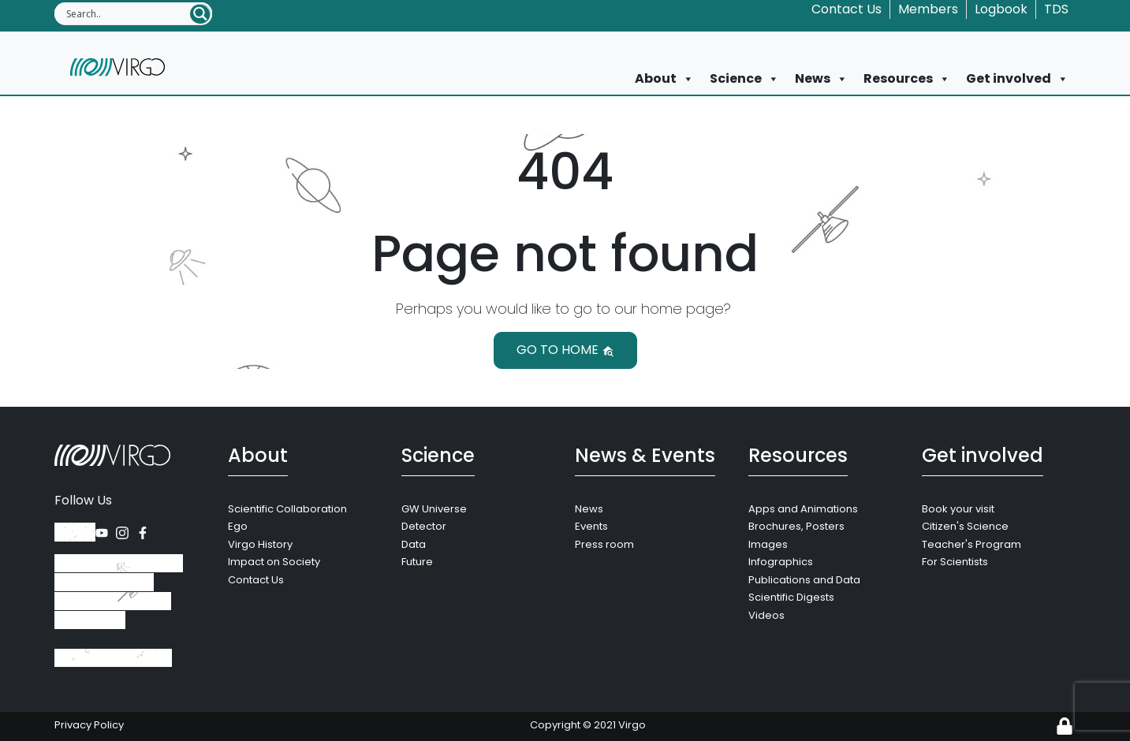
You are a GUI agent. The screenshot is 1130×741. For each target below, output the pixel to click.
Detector (423, 526)
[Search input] (127, 13)
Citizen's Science (965, 526)
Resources (906, 79)
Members (928, 9)
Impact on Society (274, 561)
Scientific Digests (791, 597)
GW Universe (434, 508)
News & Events (645, 455)
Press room (604, 544)
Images (768, 544)
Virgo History (260, 544)
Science (744, 79)
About (664, 79)
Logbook (1001, 9)
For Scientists (955, 561)
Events (591, 526)
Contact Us (846, 9)
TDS (1056, 9)
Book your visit (958, 508)
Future (417, 561)
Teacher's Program (971, 544)
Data (413, 544)
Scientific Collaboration (287, 508)
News (821, 79)
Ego (238, 526)
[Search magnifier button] (200, 14)
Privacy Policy (89, 724)
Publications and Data (804, 579)
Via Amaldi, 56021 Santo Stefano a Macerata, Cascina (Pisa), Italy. (118, 591)
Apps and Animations (803, 508)
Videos (766, 615)
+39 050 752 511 (113, 658)
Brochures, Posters (796, 526)
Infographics (780, 561)
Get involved (1017, 79)
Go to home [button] (565, 350)
